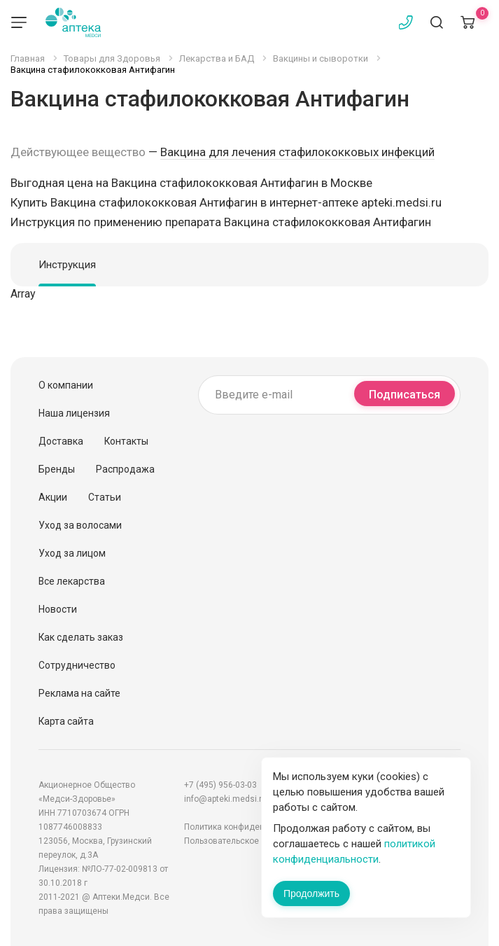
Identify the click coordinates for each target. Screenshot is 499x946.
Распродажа (125, 469)
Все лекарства (71, 581)
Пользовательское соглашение (247, 841)
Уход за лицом (72, 553)
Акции (52, 497)
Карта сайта (66, 721)
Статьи (104, 497)
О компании (65, 385)
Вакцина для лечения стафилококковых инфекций (297, 152)
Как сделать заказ (80, 637)
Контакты (126, 441)
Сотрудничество (76, 665)
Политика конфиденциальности (247, 827)
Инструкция (67, 264)
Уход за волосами (80, 525)
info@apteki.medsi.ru (225, 799)
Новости (57, 609)
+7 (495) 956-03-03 (220, 785)
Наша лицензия (74, 413)
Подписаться (404, 394)
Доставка (60, 441)
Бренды (56, 469)
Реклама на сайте (79, 693)
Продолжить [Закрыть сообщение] (311, 893)
